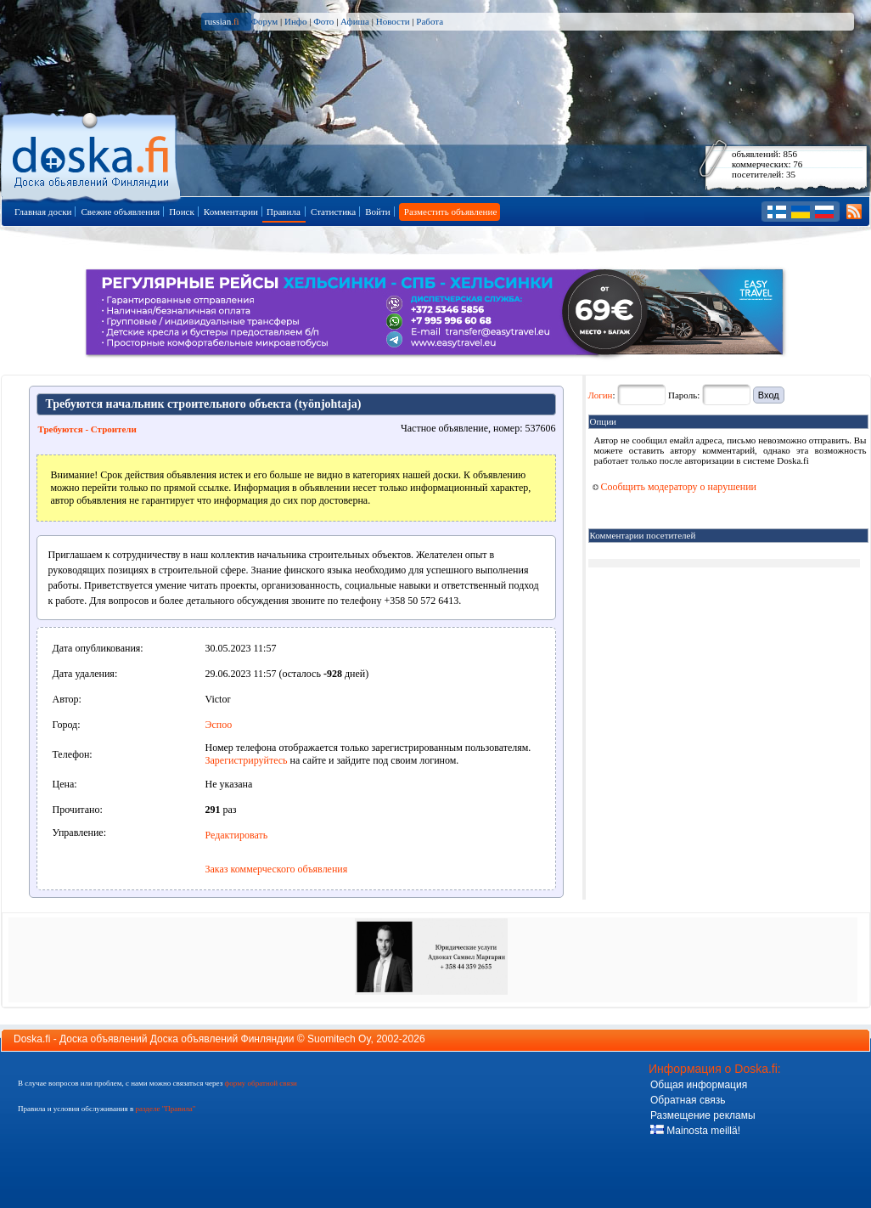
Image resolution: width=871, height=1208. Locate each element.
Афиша (354, 21)
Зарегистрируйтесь (246, 760)
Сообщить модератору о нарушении (675, 487)
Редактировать (236, 835)
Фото (323, 21)
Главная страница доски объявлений (92, 154)
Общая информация (698, 1085)
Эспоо (219, 725)
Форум (264, 21)
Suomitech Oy (338, 1039)
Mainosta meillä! (695, 1131)
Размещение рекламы (703, 1115)
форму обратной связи (260, 1083)
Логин (600, 395)
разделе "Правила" (165, 1108)
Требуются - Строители (87, 429)
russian (222, 21)
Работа (429, 21)
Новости (393, 21)
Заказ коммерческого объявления (276, 869)
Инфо (295, 21)
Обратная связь (687, 1100)
